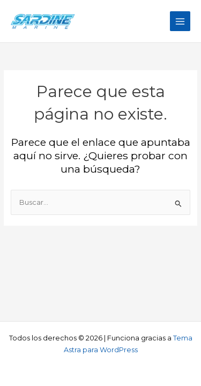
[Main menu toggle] (180, 21)
